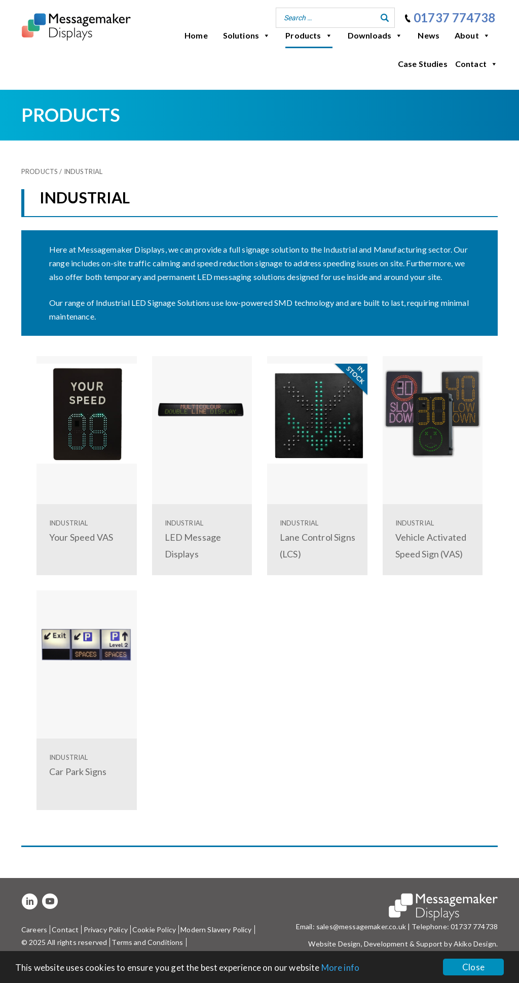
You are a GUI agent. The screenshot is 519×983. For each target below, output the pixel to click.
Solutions (247, 35)
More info (340, 967)
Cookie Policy (154, 929)
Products (308, 35)
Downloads (375, 35)
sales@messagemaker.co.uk (361, 926)
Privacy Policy (106, 929)
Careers (34, 929)
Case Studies (423, 63)
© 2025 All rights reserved (64, 942)
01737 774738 (454, 17)
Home (196, 35)
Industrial (83, 171)
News (428, 35)
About (472, 35)
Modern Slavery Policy (215, 929)
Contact (476, 64)
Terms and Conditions (147, 942)
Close (473, 967)
